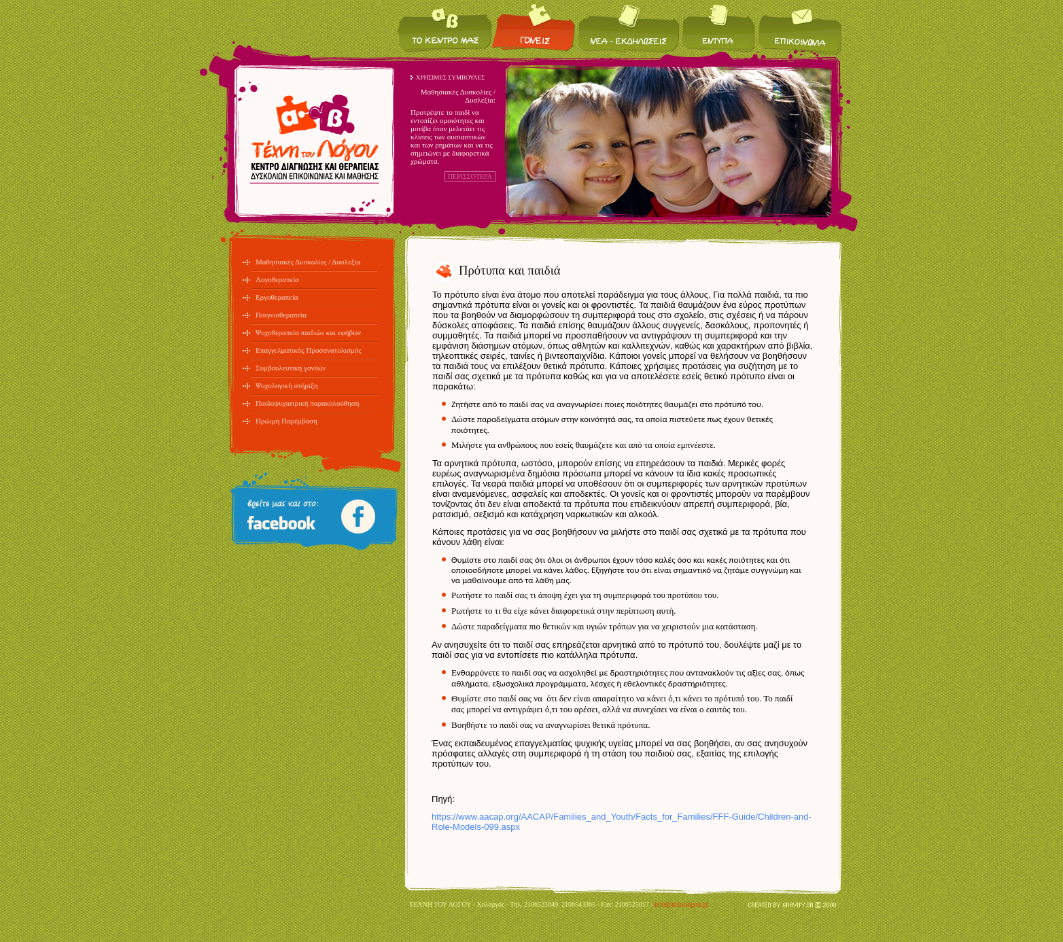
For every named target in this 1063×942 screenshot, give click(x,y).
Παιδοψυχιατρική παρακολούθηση (308, 403)
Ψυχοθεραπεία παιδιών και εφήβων (308, 332)
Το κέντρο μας (444, 27)
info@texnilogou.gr (681, 904)
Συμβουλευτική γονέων (291, 368)
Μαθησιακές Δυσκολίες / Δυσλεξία (308, 262)
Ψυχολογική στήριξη (287, 385)
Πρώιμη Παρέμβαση (286, 421)
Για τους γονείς (534, 27)
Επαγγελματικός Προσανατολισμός (309, 350)
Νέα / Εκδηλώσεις (629, 27)
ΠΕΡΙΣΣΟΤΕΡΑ (470, 176)
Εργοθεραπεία (277, 297)
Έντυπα (718, 27)
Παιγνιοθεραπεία (281, 315)
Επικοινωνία (798, 27)
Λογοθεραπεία (277, 279)
